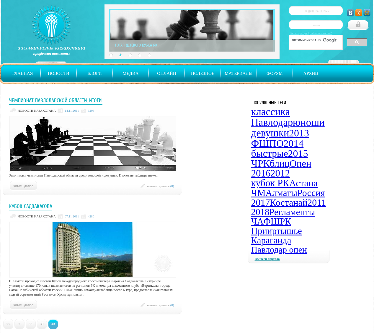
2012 (280, 173)
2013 (299, 133)
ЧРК (260, 163)
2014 (293, 143)
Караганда (271, 240)
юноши (309, 122)
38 (30, 324)
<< (8, 324)
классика (270, 112)
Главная (22, 73)
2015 (298, 153)
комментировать (160, 186)
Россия (311, 192)
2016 (261, 173)
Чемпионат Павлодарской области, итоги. (55, 100)
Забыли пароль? (321, 33)
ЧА (257, 221)
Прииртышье (276, 231)
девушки (270, 133)
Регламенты (292, 212)
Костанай (289, 202)
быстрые (269, 153)
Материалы (238, 73)
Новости (58, 73)
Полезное (202, 73)
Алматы (281, 192)
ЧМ (258, 192)
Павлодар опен (279, 249)
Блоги (94, 73)
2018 (260, 212)
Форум (275, 73)
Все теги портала (267, 259)
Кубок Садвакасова (30, 206)
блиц (280, 163)
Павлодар (272, 122)
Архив (310, 73)
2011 (316, 202)
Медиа (130, 73)
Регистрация (299, 33)
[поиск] (315, 40)
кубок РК (270, 183)
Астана (303, 183)
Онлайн (166, 73)
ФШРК (277, 221)
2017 (260, 202)
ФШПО (267, 143)
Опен (300, 163)
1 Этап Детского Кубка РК (136, 45)
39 (42, 324)
